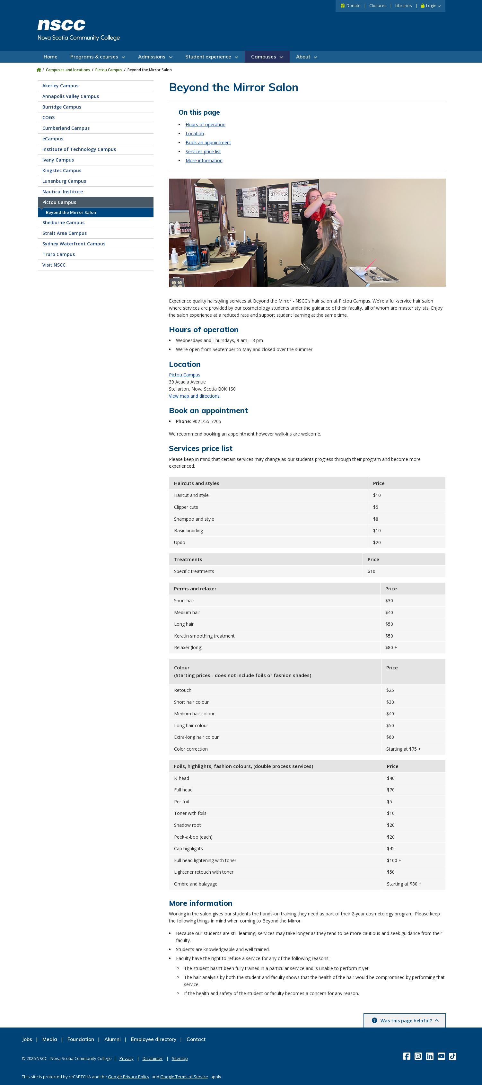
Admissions (151, 57)
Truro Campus (58, 254)
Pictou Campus (108, 70)
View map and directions (194, 396)
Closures (378, 5)
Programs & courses (94, 57)
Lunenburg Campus (64, 181)
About (303, 57)
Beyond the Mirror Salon (71, 212)
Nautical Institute (62, 192)
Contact (196, 1039)
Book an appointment (208, 142)
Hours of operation (205, 124)
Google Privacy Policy (128, 1077)
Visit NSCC (54, 265)
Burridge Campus (61, 107)
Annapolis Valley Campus (70, 96)
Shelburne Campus (63, 222)
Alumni (112, 1039)
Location (195, 133)
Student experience (208, 57)
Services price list (203, 151)
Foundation (80, 1039)
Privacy (126, 1058)
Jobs (27, 1039)
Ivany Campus (58, 160)
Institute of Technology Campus (79, 149)
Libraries (403, 5)
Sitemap (180, 1058)
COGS (48, 117)
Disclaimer (153, 1058)
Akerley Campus (60, 86)
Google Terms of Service (184, 1077)
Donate (353, 5)
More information (204, 160)
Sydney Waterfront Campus (73, 244)
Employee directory (153, 1039)
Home (50, 57)
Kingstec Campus (61, 170)
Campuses (263, 57)
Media (49, 1039)
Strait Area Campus (64, 233)
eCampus (52, 139)
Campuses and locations (68, 70)
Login (431, 5)
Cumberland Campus (66, 128)
